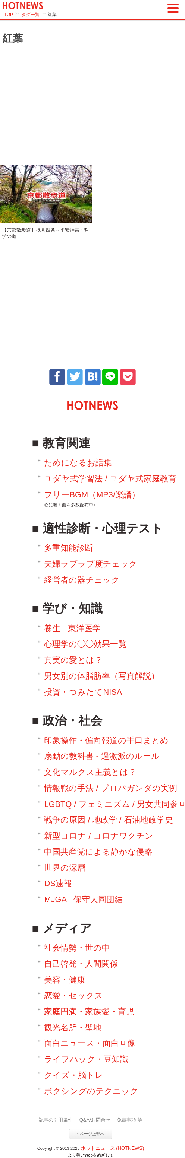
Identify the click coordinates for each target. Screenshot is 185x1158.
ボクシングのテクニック (91, 1091)
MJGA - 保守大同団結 (83, 899)
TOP (8, 14)
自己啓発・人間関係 (81, 963)
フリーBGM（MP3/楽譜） (92, 499)
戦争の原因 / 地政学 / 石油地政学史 (108, 819)
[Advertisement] (92, 105)
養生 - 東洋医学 (72, 628)
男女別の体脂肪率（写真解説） (101, 676)
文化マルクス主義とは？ (90, 772)
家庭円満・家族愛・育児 (89, 1011)
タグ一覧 (31, 14)
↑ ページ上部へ (91, 1134)
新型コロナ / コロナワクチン (98, 835)
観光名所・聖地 (72, 1027)
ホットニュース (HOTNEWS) (112, 1148)
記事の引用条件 (56, 1120)
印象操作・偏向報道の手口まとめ (106, 740)
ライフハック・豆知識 (86, 1059)
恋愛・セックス (73, 995)
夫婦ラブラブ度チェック (90, 564)
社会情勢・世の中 (77, 947)
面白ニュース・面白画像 (89, 1043)
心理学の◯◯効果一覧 (85, 644)
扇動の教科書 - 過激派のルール (101, 756)
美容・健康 (64, 979)
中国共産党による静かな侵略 (98, 851)
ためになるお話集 (78, 462)
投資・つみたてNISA (83, 692)
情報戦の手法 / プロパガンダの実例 (110, 788)
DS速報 (58, 883)
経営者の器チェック (82, 580)
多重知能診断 (68, 548)
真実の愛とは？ (73, 660)
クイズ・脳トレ (73, 1075)
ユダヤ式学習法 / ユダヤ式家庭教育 (110, 478)
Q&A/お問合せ (94, 1120)
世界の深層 (64, 867)
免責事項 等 (129, 1120)
